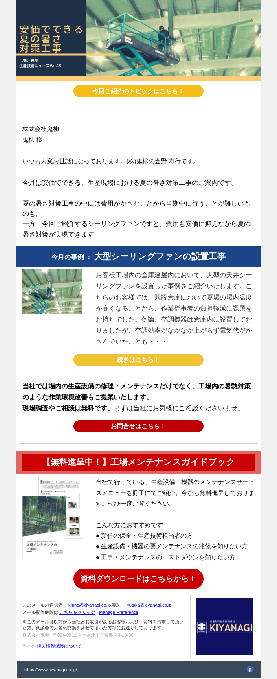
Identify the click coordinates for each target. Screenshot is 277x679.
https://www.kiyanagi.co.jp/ (50, 669)
